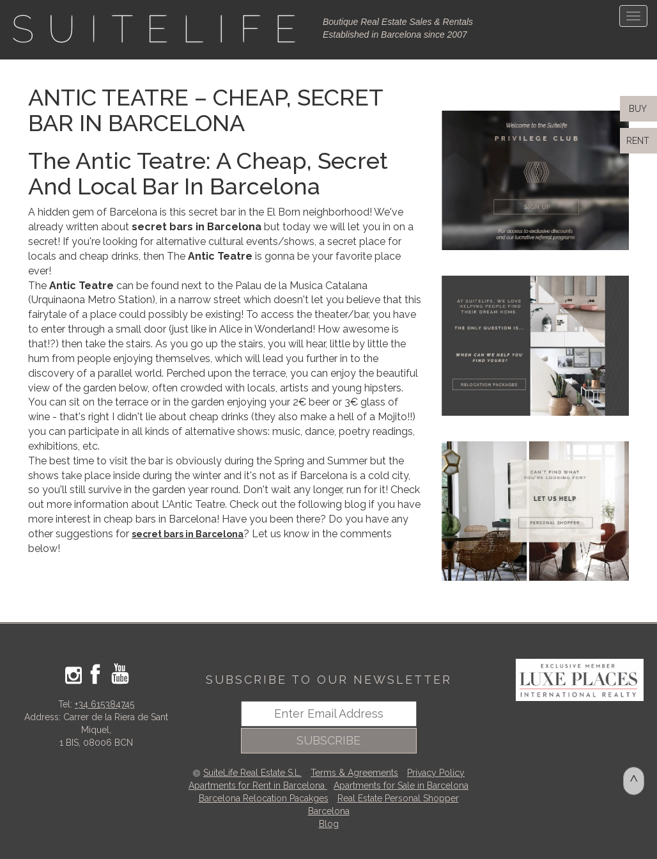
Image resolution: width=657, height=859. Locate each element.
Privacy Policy (436, 773)
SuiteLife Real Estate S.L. (252, 773)
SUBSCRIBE (328, 740)
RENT (640, 141)
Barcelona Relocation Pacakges (263, 798)
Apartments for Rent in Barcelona (258, 785)
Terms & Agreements (354, 773)
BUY (636, 109)
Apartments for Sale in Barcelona (401, 785)
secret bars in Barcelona (187, 534)
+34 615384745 (104, 704)
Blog (329, 824)
